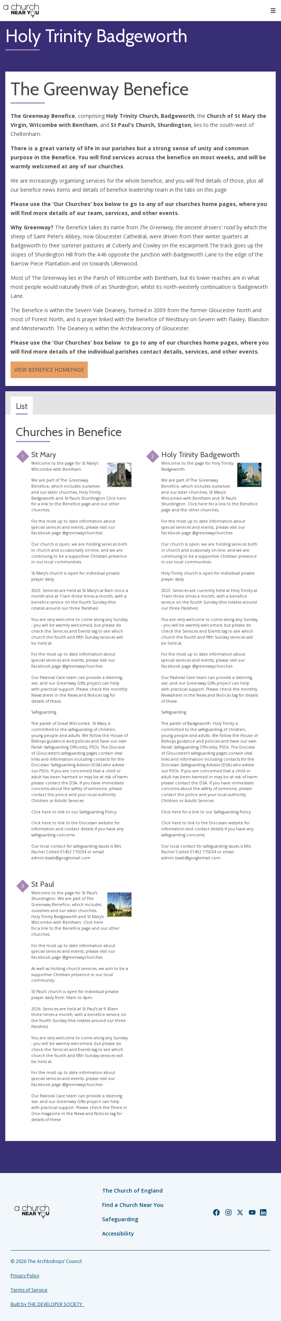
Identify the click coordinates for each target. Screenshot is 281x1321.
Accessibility (118, 1233)
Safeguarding (120, 1219)
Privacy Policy (25, 1275)
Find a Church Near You (132, 1204)
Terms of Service (29, 1290)
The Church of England (132, 1190)
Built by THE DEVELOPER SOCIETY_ (47, 1304)
